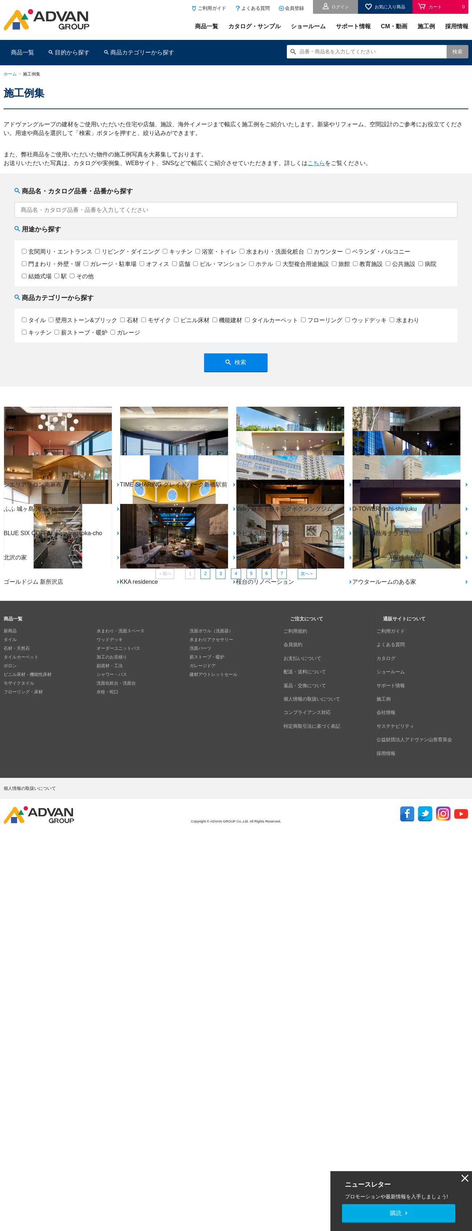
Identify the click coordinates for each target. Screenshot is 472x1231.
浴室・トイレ (216, 252)
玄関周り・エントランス (57, 252)
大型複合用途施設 (302, 264)
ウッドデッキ (366, 320)
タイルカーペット (271, 320)
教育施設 (368, 264)
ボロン (10, 1025)
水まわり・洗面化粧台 (272, 252)
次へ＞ (329, 931)
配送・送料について (309, 1016)
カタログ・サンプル (254, 26)
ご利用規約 (301, 990)
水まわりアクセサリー (211, 999)
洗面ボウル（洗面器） (211, 990)
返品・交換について (309, 1025)
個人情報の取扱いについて (316, 1034)
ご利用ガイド (212, 8)
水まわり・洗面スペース (121, 990)
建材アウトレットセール (213, 1034)
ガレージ (125, 332)
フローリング (321, 320)
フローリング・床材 (23, 1051)
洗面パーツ (200, 1007)
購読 (396, 1213)
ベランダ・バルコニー (378, 252)
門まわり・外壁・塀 (51, 264)
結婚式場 (37, 276)
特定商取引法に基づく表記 (316, 1051)
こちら (316, 163)
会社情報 (391, 1042)
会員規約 (299, 999)
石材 (129, 320)
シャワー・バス (112, 1034)
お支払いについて (307, 1007)
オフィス (154, 264)
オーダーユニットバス (118, 1007)
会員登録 (294, 8)
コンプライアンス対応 (312, 1042)
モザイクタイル (19, 1042)
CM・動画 (394, 26)
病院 (427, 264)
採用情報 (456, 26)
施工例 (426, 26)
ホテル (261, 264)
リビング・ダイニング (127, 252)
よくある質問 (255, 8)
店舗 (181, 264)
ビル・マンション (219, 264)
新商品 (10, 990)
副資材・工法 (110, 1025)
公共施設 (400, 264)
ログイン (340, 6)
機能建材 (227, 320)
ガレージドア (203, 1025)
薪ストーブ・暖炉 (80, 332)
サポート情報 (353, 26)
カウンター (325, 252)
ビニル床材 (191, 320)
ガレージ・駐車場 (110, 264)
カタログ (391, 1007)
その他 (82, 276)
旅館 (341, 264)
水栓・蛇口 (107, 1051)
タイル (34, 320)
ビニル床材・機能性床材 (28, 1034)
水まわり (404, 320)
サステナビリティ (400, 1051)
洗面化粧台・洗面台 (116, 1042)
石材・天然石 (17, 1007)
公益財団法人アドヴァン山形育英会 (418, 1060)
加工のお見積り (112, 1016)
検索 (457, 51)
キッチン (177, 252)
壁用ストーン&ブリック (83, 320)
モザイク (156, 320)
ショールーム (308, 26)
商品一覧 (206, 26)
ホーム (10, 74)
